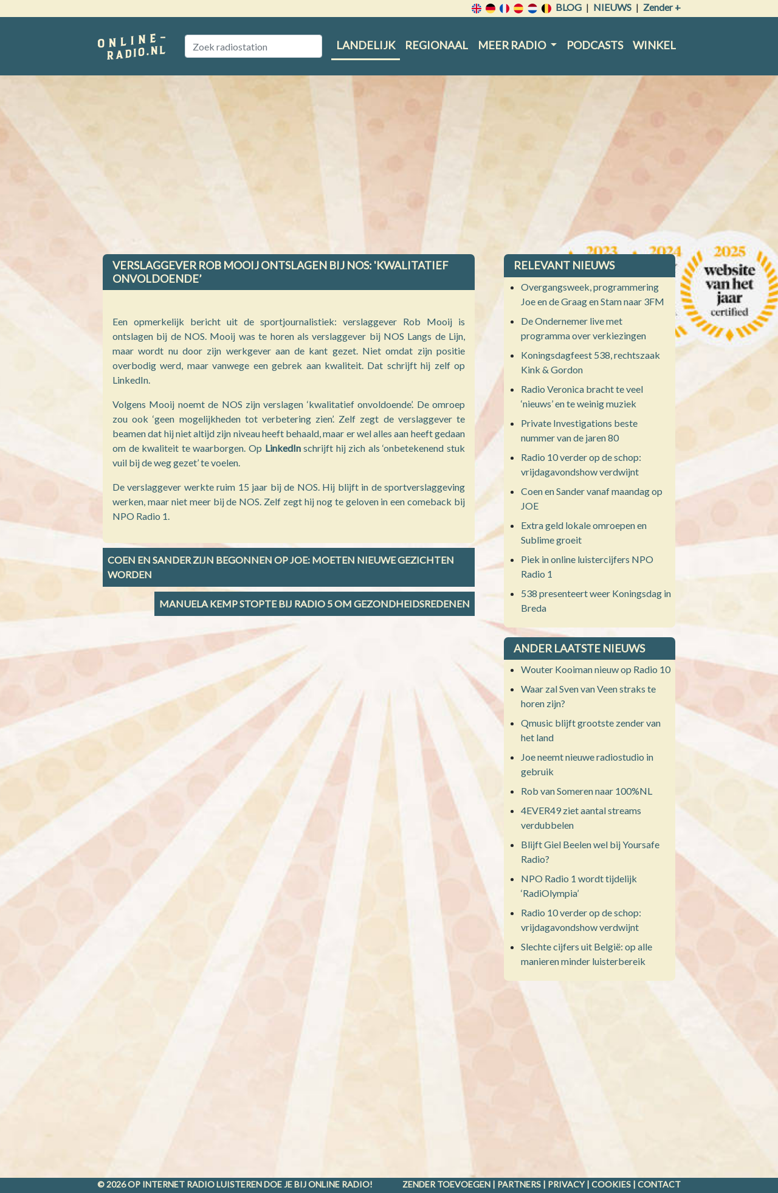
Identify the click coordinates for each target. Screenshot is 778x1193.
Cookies (611, 1184)
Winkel (654, 45)
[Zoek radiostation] (253, 46)
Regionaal (436, 45)
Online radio (339, 1184)
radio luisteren (224, 1184)
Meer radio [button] (513, 45)
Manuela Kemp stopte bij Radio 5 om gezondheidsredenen (314, 603)
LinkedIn (284, 448)
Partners (519, 1184)
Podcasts (594, 45)
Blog (569, 7)
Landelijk (365, 45)
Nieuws (612, 7)
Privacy (566, 1184)
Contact (659, 1184)
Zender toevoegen (446, 1184)
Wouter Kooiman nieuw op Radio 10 (595, 669)
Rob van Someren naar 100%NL (586, 791)
